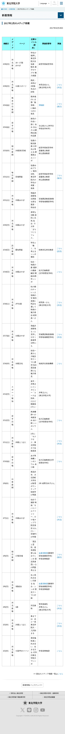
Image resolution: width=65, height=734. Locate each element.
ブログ (32, 685)
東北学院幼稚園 (49, 697)
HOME (5, 9)
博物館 (41, 105)
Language (45, 3)
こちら (59, 272)
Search (54, 3)
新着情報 (12, 9)
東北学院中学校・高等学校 (49, 693)
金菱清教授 (43, 553)
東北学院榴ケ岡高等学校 (16, 697)
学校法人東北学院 (17, 693)
